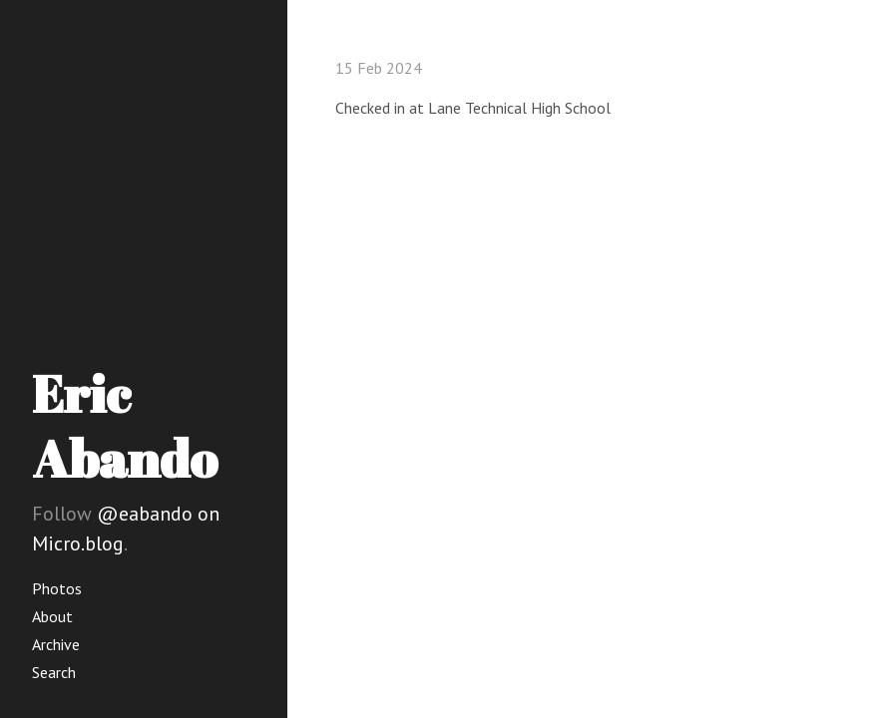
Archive (56, 644)
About (52, 616)
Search (54, 672)
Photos (57, 588)
